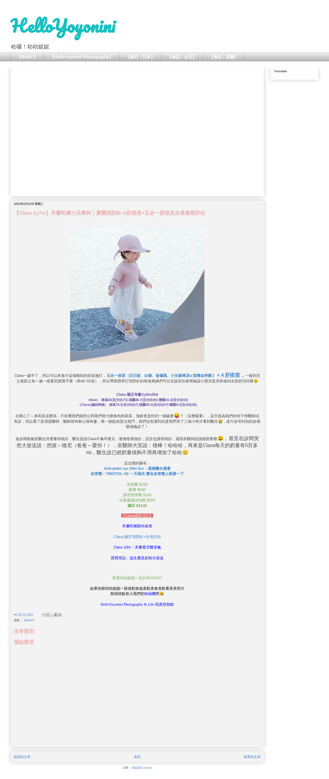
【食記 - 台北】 (182, 57)
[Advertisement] (137, 131)
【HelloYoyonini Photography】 (81, 57)
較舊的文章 (252, 757)
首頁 (137, 757)
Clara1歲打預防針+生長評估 (137, 537)
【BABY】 (27, 57)
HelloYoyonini (62, 25)
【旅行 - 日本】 (140, 57)
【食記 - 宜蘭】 (223, 57)
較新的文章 (22, 757)
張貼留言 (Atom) (142, 767)
